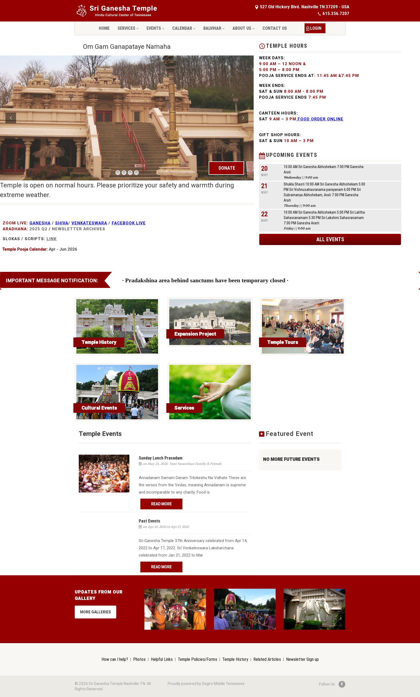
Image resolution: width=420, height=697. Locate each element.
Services (128, 28)
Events (155, 28)
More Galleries (95, 612)
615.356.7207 (333, 13)
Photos (139, 659)
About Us (243, 28)
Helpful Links (162, 659)
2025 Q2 (38, 228)
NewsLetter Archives (78, 228)
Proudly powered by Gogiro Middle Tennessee (206, 683)
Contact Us (274, 28)
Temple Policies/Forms (197, 659)
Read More (161, 504)
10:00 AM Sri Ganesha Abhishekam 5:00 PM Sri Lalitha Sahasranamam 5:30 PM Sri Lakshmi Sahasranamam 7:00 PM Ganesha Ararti (324, 217)
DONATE (227, 168)
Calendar (183, 28)
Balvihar (213, 28)
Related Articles (267, 659)
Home (104, 28)
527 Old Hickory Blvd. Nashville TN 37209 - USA (302, 7)
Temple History (235, 659)
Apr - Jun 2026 (63, 249)
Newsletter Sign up (302, 659)
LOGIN (315, 28)
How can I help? (115, 659)
